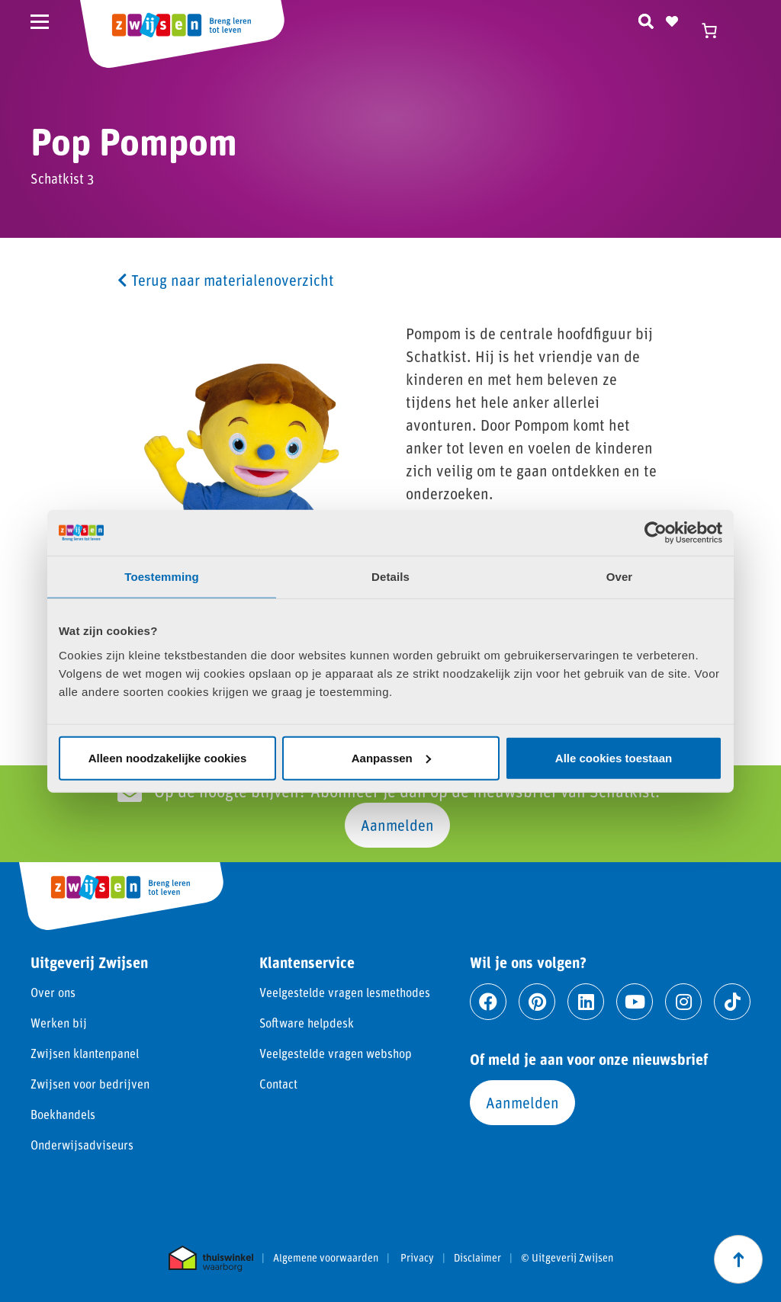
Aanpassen (391, 757)
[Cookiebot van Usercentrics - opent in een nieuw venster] (655, 532)
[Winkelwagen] (716, 30)
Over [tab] (619, 576)
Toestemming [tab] (161, 576)
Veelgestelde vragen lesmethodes (344, 992)
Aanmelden (397, 825)
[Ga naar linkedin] (585, 1001)
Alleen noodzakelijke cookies (167, 757)
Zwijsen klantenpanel (85, 1053)
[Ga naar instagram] (683, 1001)
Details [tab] (390, 576)
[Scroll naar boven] (738, 1259)
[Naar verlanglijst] (672, 19)
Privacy (417, 1258)
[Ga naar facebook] (488, 1001)
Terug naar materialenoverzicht (225, 280)
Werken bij (59, 1023)
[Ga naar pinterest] (537, 1001)
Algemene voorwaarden (325, 1258)
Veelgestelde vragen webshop (335, 1053)
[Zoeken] (646, 19)
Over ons (53, 992)
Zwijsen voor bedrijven (90, 1084)
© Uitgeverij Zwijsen (567, 1258)
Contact (278, 1084)
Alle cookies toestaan (613, 757)
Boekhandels (63, 1114)
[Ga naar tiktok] (732, 1001)
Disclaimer (477, 1258)
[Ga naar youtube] (634, 1001)
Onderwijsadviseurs (82, 1145)
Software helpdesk (306, 1023)
